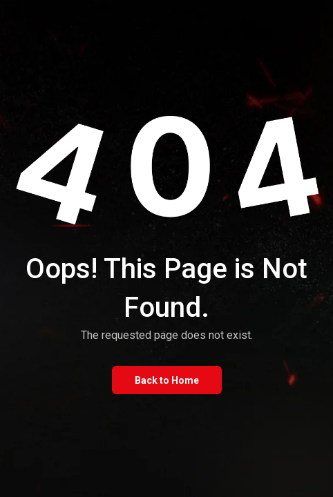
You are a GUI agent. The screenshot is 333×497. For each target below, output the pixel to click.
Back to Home (167, 380)
